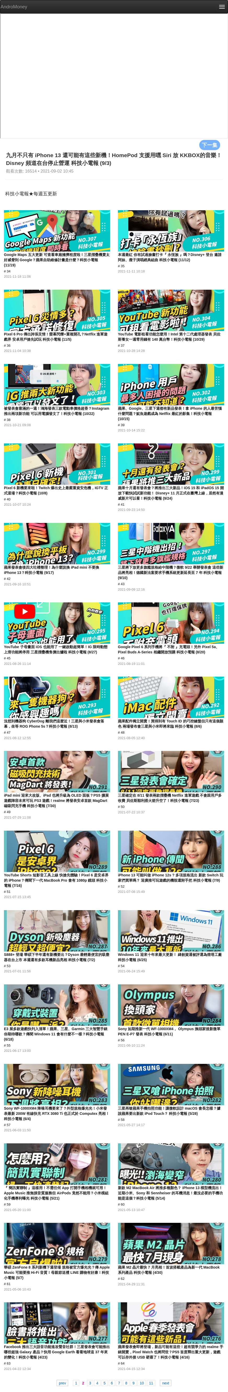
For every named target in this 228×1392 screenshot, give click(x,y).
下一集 (210, 145)
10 (142, 1383)
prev (62, 1383)
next (165, 1383)
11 (151, 1383)
